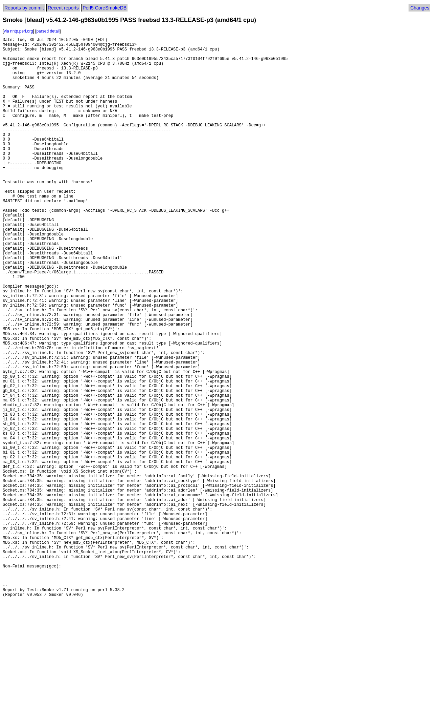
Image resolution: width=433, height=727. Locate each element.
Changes (419, 8)
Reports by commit (24, 8)
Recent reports (63, 8)
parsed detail (48, 31)
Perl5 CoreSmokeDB (105, 8)
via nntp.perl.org (18, 31)
